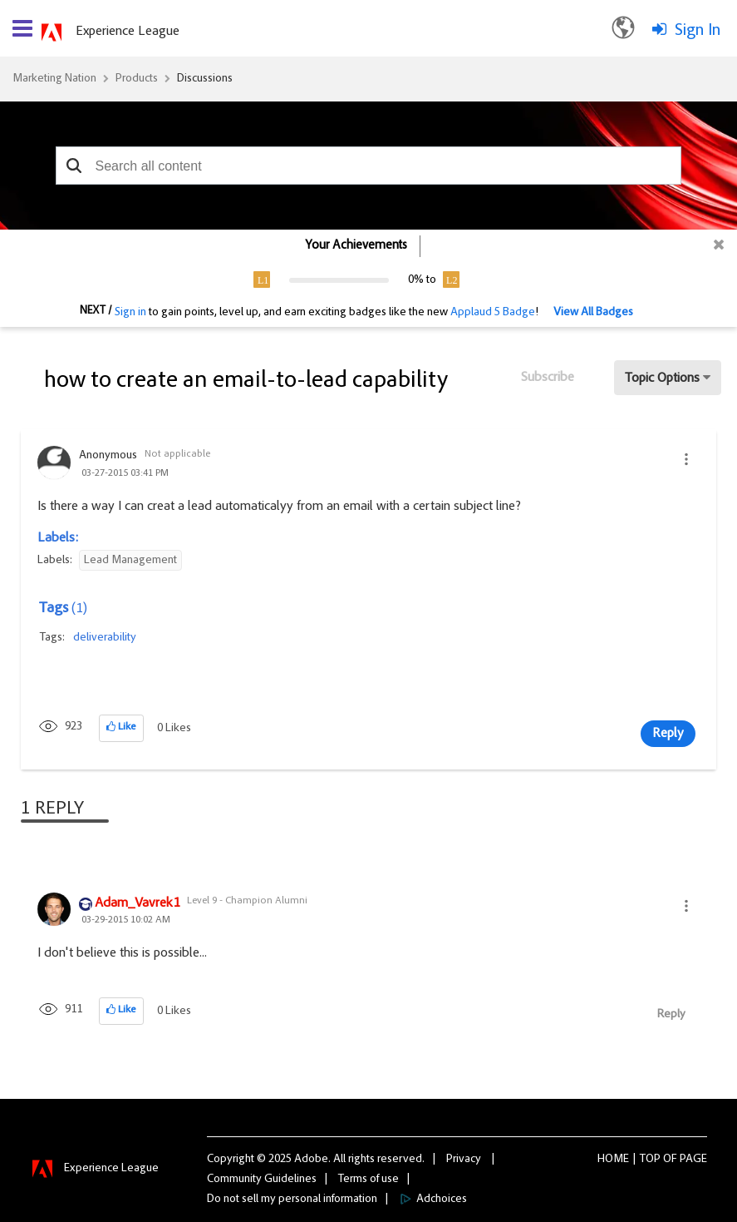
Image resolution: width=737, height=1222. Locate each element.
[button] (74, 165)
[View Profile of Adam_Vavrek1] (137, 904)
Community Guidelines (262, 1179)
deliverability (104, 638)
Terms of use (368, 1179)
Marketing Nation (54, 79)
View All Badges (593, 313)
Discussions (205, 79)
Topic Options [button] (662, 378)
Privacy (463, 1159)
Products (136, 79)
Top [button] (650, 1159)
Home (613, 1159)
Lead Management (130, 560)
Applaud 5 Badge (492, 313)
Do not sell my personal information (292, 1199)
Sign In (697, 30)
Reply (668, 733)
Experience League (127, 31)
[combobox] (369, 165)
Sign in (130, 313)
